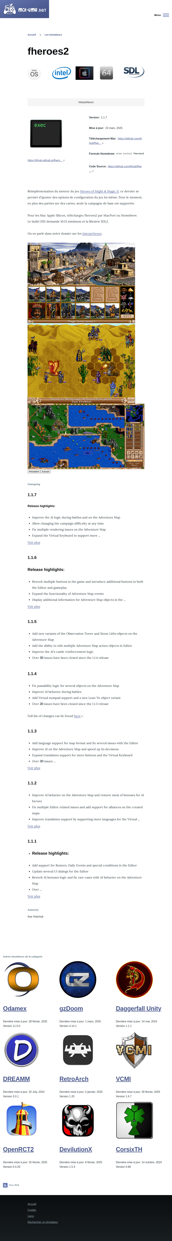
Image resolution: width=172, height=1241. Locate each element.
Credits (32, 1210)
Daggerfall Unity (138, 1008)
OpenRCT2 (18, 1149)
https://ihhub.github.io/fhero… (45, 160)
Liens (31, 1216)
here (77, 716)
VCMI (123, 1078)
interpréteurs (91, 233)
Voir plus (34, 542)
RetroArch (74, 1078)
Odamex (15, 1008)
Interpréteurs (86, 102)
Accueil (32, 34)
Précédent (34, 471)
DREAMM (16, 1078)
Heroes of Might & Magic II (99, 191)
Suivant (45, 471)
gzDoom (71, 1008)
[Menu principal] (160, 15)
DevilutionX (75, 1149)
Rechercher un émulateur (43, 1222)
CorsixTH (129, 1149)
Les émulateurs (53, 34)
